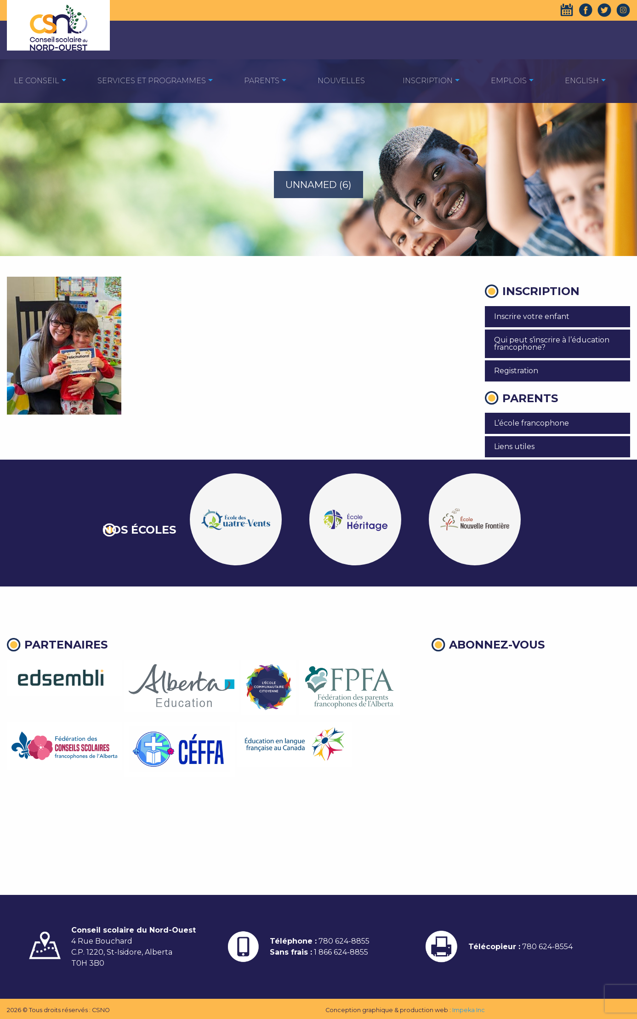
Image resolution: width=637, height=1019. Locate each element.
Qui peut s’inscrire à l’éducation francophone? (551, 344)
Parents (261, 80)
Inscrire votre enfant (531, 316)
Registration (516, 370)
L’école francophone (531, 423)
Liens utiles (514, 446)
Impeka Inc (468, 1010)
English (582, 80)
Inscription (428, 80)
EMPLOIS (509, 80)
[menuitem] (36, 80)
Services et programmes (151, 80)
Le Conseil (36, 80)
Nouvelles (341, 80)
